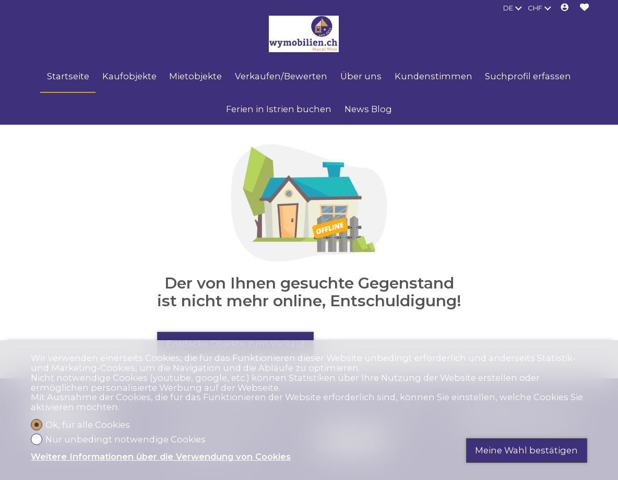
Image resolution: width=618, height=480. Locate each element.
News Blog (368, 109)
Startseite (68, 76)
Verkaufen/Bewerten (281, 76)
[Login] (564, 8)
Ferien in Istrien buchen (278, 109)
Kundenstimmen (433, 76)
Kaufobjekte (129, 76)
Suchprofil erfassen (528, 76)
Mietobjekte (195, 76)
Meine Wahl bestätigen (526, 450)
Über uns (361, 76)
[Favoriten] (584, 8)
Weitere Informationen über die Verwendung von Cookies (161, 457)
